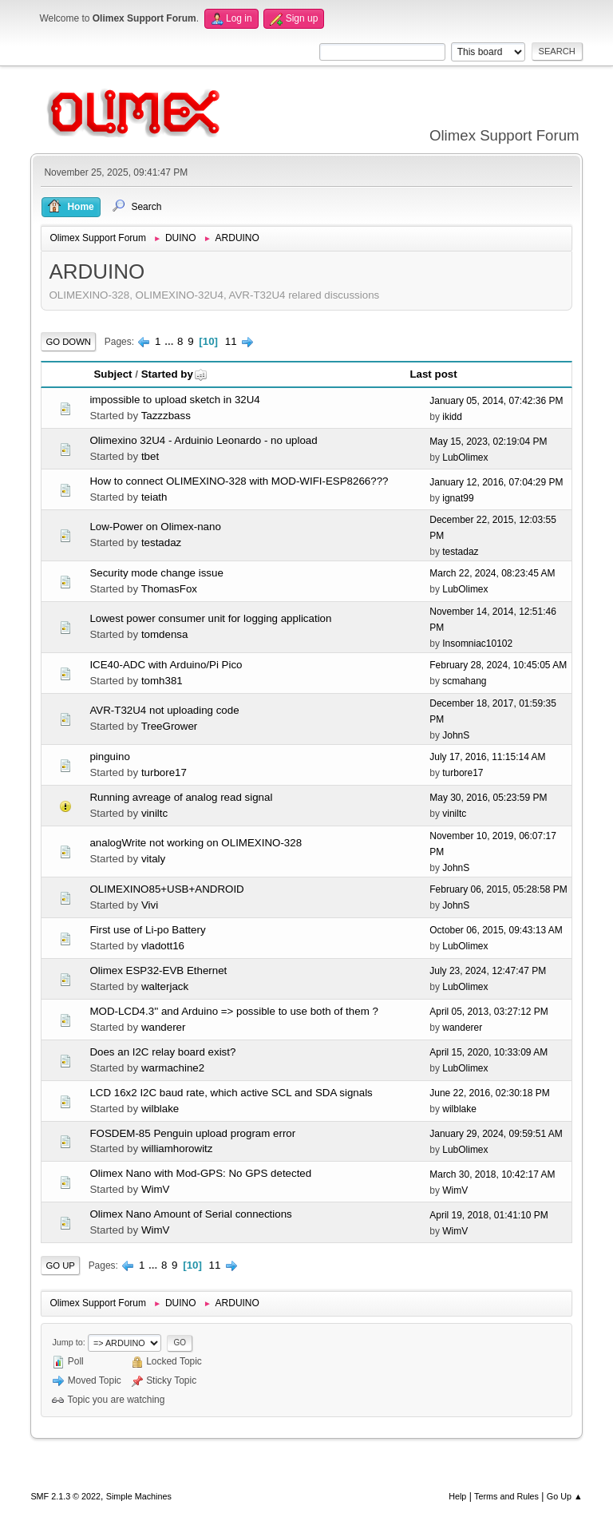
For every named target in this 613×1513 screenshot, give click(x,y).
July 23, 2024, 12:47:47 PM (487, 970)
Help (457, 1496)
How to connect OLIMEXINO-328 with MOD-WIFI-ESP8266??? (238, 481)
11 (231, 341)
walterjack (164, 986)
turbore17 (164, 772)
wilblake (160, 1109)
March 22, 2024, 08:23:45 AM (492, 573)
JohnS (455, 735)
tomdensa (164, 634)
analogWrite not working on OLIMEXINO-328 (195, 843)
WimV (155, 1189)
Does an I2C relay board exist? (162, 1052)
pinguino (109, 756)
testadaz (161, 543)
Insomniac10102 (477, 643)
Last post (433, 374)
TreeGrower (169, 726)
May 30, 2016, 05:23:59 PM (488, 797)
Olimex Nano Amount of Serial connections (190, 1214)
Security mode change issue (156, 573)
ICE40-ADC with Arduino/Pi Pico (165, 665)
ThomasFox (169, 589)
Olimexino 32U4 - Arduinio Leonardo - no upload (203, 440)
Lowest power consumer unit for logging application (210, 618)
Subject (112, 374)
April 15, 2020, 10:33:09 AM (488, 1052)
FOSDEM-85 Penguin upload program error (192, 1133)
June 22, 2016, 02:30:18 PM (489, 1093)
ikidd (452, 416)
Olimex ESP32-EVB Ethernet (158, 970)
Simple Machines (139, 1496)
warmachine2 (172, 1068)
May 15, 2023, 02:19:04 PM (488, 441)
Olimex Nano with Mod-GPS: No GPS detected (200, 1173)
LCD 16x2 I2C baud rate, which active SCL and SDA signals (230, 1093)
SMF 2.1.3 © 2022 (65, 1496)
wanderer (163, 1027)
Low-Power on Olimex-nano (154, 527)
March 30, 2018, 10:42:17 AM (492, 1174)
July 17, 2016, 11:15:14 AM (487, 756)
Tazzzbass (166, 416)
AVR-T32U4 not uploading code (164, 710)
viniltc (154, 813)
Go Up (60, 1265)
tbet (150, 456)
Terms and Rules (506, 1496)
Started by (174, 374)
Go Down (68, 342)
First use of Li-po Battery (147, 930)
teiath (154, 497)
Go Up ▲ (565, 1496)
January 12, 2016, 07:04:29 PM (496, 482)
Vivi (149, 905)
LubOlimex (465, 457)
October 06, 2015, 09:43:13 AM (496, 930)
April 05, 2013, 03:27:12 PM (488, 1011)
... (170, 341)
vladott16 (162, 946)
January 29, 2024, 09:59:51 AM (496, 1133)
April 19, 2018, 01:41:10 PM (488, 1215)
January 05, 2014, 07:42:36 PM (496, 400)
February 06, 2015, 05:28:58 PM (498, 889)
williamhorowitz (177, 1149)
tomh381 (162, 681)
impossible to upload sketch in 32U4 (174, 400)
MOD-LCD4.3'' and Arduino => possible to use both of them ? (233, 1011)
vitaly (153, 859)
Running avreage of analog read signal (180, 797)
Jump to (67, 1342)
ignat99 (457, 498)
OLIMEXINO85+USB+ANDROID (166, 889)
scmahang (464, 681)
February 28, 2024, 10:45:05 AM (498, 665)
